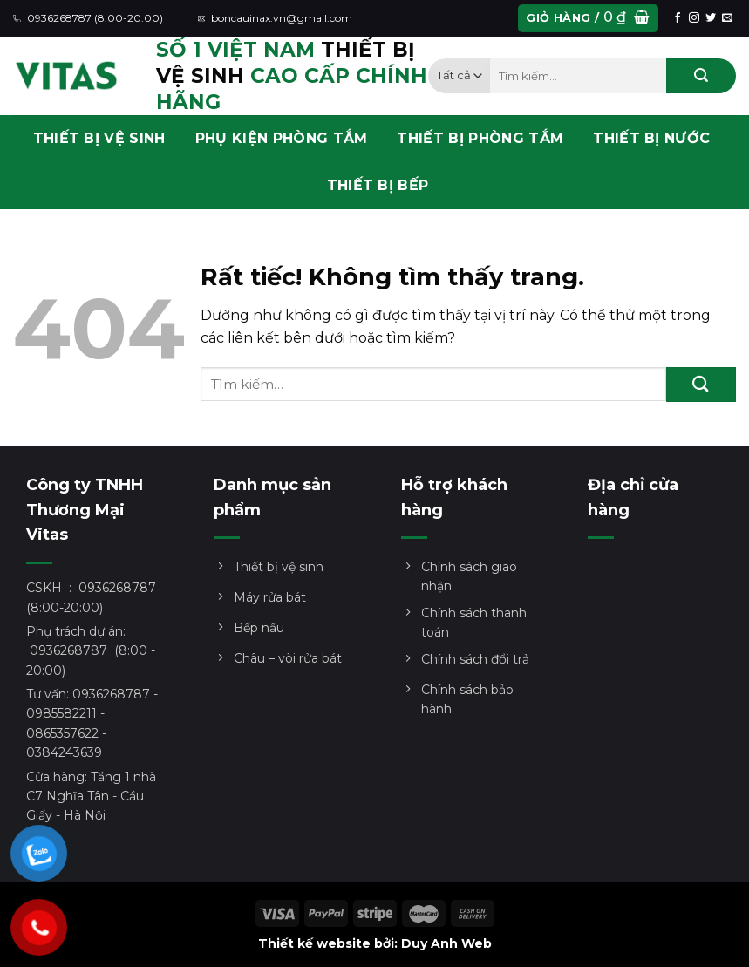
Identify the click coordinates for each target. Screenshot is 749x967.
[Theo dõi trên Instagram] (694, 18)
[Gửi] (701, 75)
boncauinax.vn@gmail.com (275, 17)
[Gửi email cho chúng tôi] (727, 18)
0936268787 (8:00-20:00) (88, 17)
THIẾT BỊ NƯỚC (651, 138)
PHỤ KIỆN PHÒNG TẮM (281, 138)
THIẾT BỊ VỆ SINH (99, 138)
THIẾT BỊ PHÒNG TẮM (480, 138)
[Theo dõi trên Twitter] (710, 18)
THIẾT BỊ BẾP (378, 185)
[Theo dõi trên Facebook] (677, 18)
